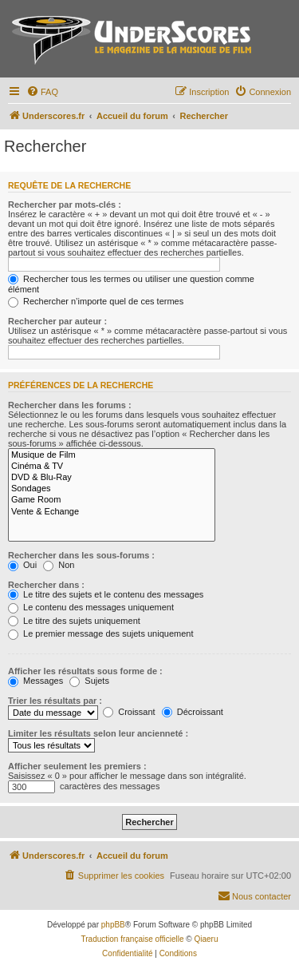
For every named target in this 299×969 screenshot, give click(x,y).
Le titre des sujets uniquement (74, 620)
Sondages (112, 488)
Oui (22, 565)
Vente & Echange (112, 512)
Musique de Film (112, 455)
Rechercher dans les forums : (70, 405)
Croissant (129, 712)
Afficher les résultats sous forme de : (85, 671)
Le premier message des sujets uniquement (100, 633)
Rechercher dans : (46, 585)
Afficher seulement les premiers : (77, 766)
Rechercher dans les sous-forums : (81, 555)
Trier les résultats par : (55, 700)
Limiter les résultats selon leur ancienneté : (98, 733)
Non (58, 565)
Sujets (89, 680)
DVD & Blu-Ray (112, 477)
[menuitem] (42, 91)
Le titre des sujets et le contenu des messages (105, 594)
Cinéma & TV (112, 466)
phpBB (113, 924)
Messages (35, 680)
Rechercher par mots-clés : (64, 204)
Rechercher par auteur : (57, 321)
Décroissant (192, 712)
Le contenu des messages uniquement (91, 607)
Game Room (112, 500)
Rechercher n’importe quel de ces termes (95, 301)
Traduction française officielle (132, 939)
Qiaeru (206, 939)
